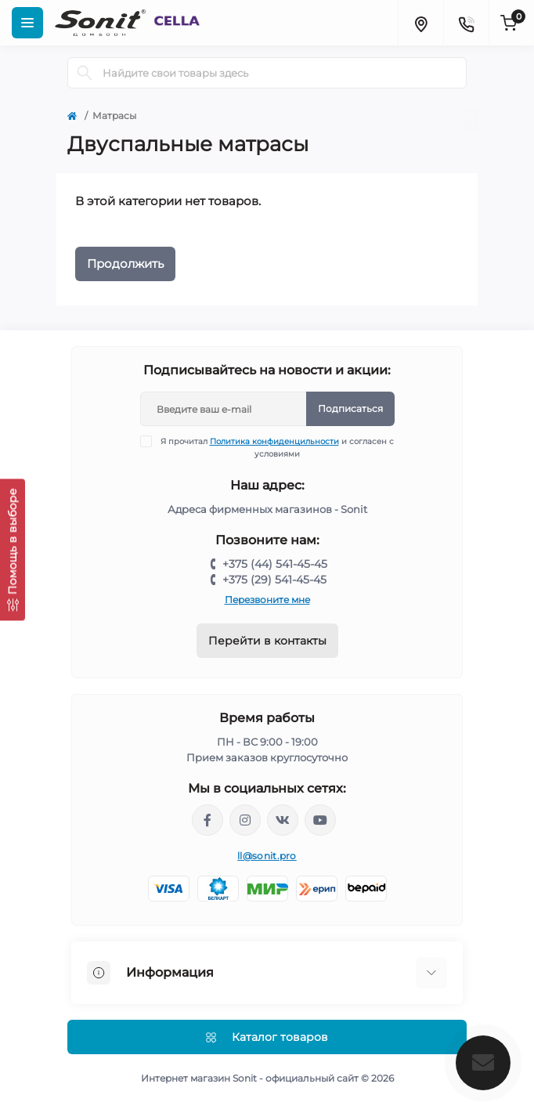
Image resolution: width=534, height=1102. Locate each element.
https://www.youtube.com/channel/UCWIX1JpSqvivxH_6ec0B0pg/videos (320, 820)
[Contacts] (466, 22)
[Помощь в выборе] (12, 549)
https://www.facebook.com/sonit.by (207, 820)
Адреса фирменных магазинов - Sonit (267, 509)
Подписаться (350, 408)
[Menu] (27, 22)
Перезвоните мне (267, 599)
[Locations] (420, 22)
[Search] (84, 73)
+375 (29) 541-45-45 (274, 580)
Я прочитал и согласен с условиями (277, 447)
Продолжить (125, 263)
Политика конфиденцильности (274, 441)
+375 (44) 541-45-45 (274, 564)
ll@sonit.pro (267, 856)
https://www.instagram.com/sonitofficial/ (245, 820)
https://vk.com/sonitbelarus (283, 820)
